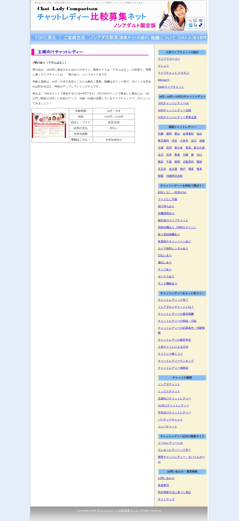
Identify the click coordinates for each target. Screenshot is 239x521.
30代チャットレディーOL (173, 103)
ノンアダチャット (169, 384)
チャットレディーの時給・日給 (177, 320)
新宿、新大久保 (195, 147)
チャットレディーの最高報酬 (176, 313)
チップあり (165, 269)
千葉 (169, 161)
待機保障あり (166, 213)
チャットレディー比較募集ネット (117, 510)
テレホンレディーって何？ (174, 450)
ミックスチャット (169, 391)
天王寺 (162, 169)
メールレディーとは (170, 443)
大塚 (160, 147)
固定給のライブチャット (173, 220)
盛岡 (169, 133)
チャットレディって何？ (173, 299)
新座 (177, 154)
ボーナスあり (166, 276)
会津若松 (188, 133)
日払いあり (165, 255)
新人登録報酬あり (169, 234)
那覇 (160, 176)
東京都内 (163, 140)
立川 (160, 154)
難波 (199, 161)
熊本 (199, 169)
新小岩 (178, 147)
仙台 (199, 133)
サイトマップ (166, 499)
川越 (185, 154)
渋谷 (174, 140)
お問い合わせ (166, 478)
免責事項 (163, 485)
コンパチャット (167, 426)
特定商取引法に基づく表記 (174, 492)
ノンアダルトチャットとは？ (176, 306)
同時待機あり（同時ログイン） (177, 227)
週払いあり (165, 262)
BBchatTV (164, 79)
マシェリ (163, 65)
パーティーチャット (170, 419)
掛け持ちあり (166, 206)
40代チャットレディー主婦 (174, 110)
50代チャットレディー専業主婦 (177, 117)
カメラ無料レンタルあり (173, 248)
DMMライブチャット (171, 86)
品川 (194, 140)
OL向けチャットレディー (173, 405)
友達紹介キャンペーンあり (174, 241)
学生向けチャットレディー (174, 412)
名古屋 (173, 169)
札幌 (160, 133)
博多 (191, 169)
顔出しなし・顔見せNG (172, 192)
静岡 (177, 161)
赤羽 (169, 147)
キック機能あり (167, 283)
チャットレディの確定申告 (174, 339)
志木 (169, 154)
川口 (199, 154)
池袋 (202, 140)
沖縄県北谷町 (174, 176)
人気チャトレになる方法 (173, 346)
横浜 (160, 161)
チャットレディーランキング (176, 360)
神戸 (183, 169)
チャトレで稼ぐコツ (170, 353)
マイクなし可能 (167, 199)
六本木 (184, 140)
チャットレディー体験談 (173, 367)
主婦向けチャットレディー (174, 398)
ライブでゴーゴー (169, 58)
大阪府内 (188, 161)
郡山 (177, 133)
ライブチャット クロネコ (173, 72)
